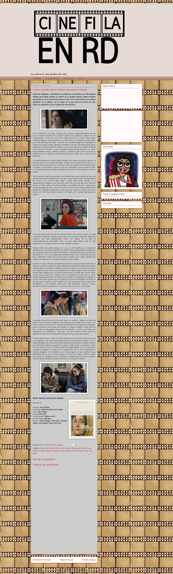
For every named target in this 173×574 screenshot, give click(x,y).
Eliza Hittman (81, 448)
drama (74, 448)
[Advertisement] (64, 536)
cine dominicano (69, 78)
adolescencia (50, 448)
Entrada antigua (89, 560)
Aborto (42, 448)
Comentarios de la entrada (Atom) (69, 567)
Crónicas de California (52, 78)
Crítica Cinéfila (66, 448)
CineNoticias (37, 78)
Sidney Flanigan (65, 451)
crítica (81, 78)
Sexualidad (55, 451)
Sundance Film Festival (80, 451)
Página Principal (66, 560)
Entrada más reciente (42, 560)
